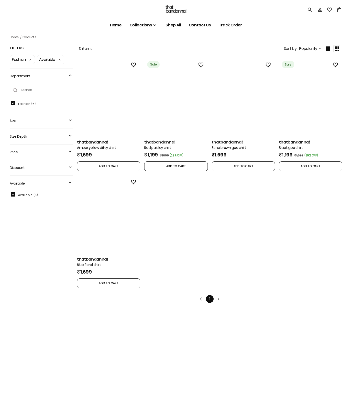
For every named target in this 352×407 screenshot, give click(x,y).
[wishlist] (329, 10)
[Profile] (320, 10)
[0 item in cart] (339, 10)
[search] (310, 10)
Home (14, 37)
